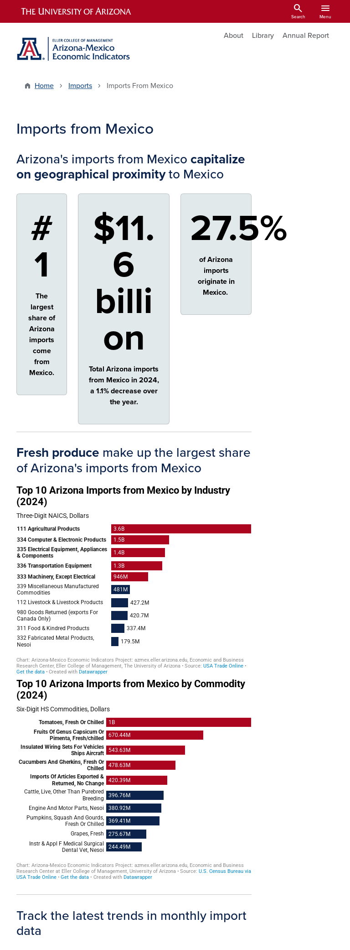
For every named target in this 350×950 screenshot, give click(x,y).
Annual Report (306, 35)
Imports (80, 85)
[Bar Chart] (134, 580)
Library (263, 35)
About (233, 35)
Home (44, 85)
